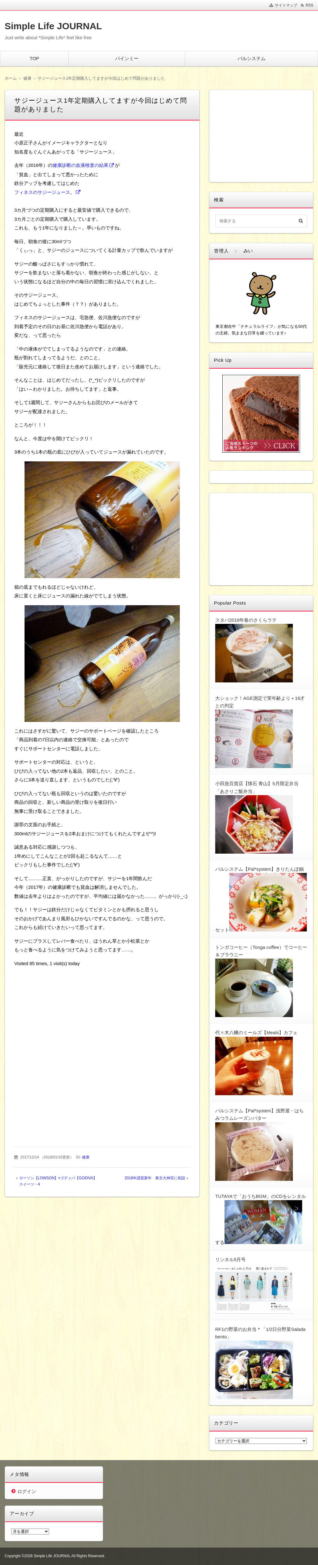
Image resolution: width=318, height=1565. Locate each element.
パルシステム (252, 58)
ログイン (26, 1491)
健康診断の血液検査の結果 (80, 165)
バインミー (127, 58)
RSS (309, 5)
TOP (34, 58)
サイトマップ (286, 5)
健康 (85, 1157)
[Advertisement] (102, 1011)
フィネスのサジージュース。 (44, 192)
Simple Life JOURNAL (53, 26)
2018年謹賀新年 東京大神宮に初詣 (155, 1178)
